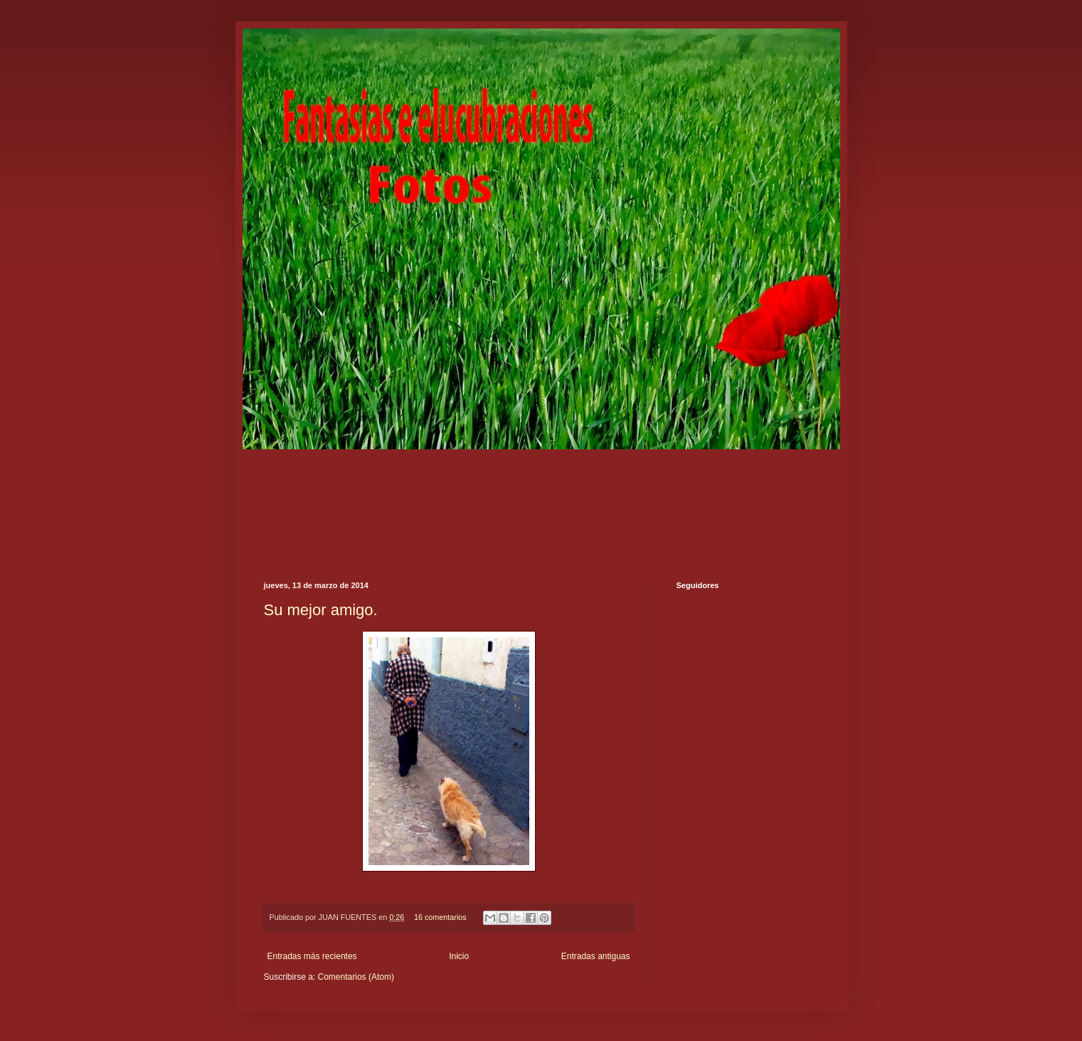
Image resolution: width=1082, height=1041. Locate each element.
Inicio (459, 956)
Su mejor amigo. (321, 610)
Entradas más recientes (312, 956)
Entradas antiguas (595, 956)
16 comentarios (440, 917)
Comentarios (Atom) (356, 977)
